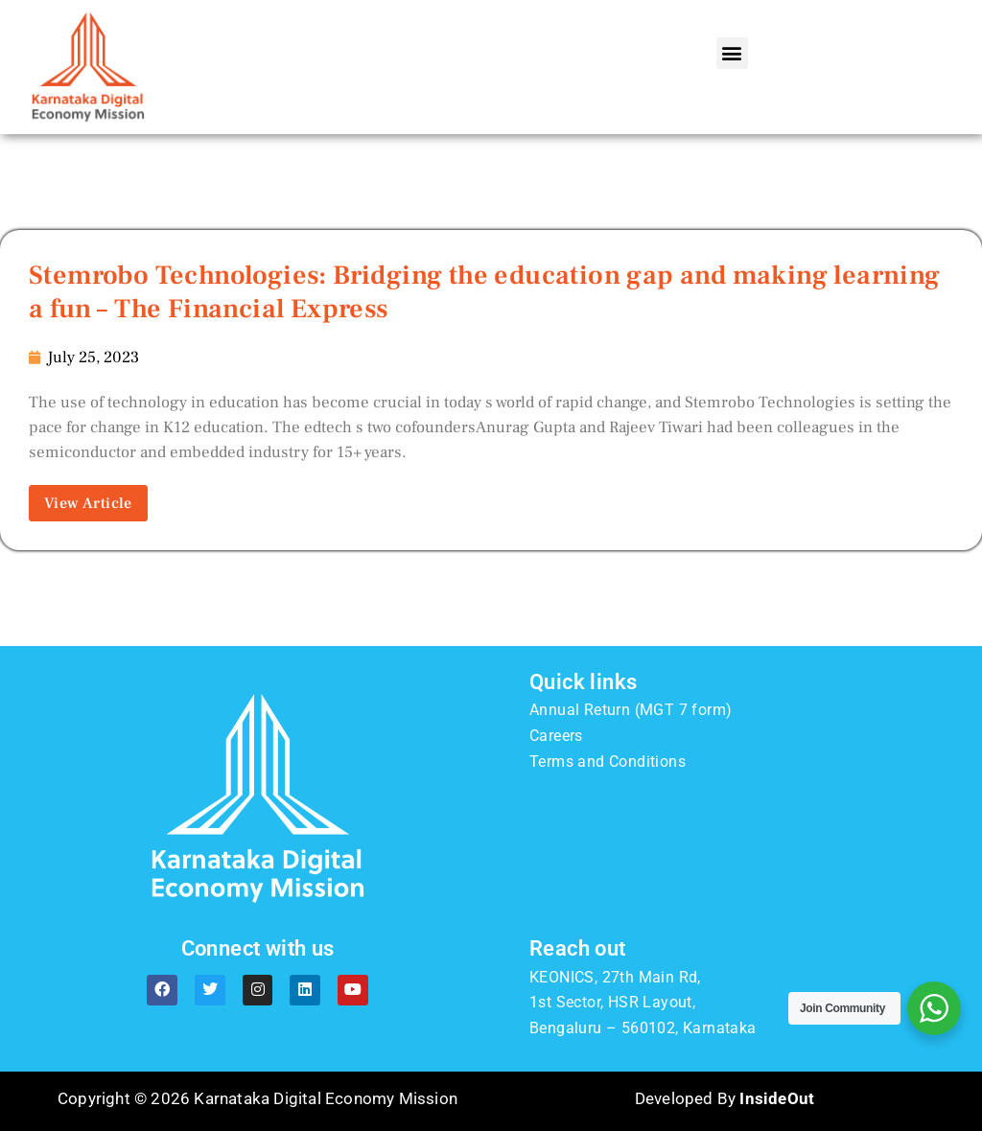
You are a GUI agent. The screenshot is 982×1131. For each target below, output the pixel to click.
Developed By (724, 1098)
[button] (732, 53)
